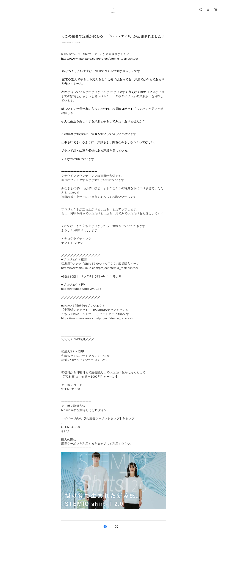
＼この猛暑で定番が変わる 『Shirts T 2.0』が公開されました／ (113, 36)
